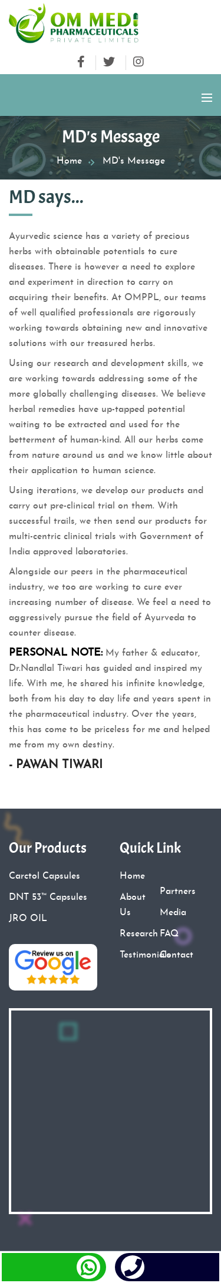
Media (173, 913)
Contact (176, 955)
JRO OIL (28, 918)
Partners (178, 891)
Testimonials (145, 955)
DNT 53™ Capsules (48, 897)
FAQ (169, 934)
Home (69, 161)
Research (139, 934)
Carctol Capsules (44, 876)
